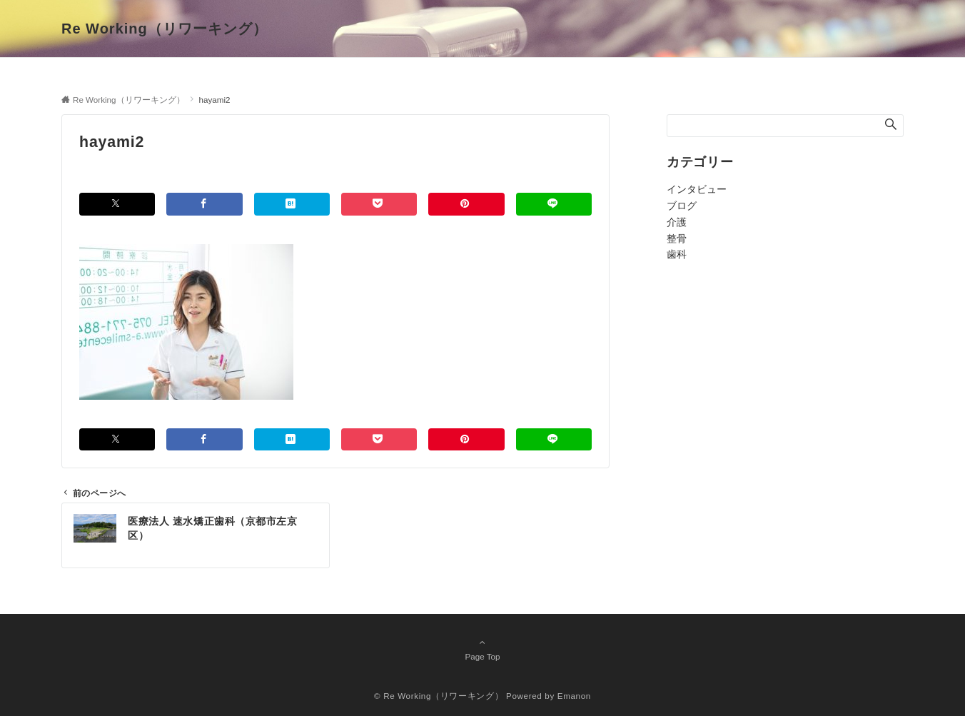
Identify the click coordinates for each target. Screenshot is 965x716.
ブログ (682, 205)
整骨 (677, 238)
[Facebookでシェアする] (204, 204)
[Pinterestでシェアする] (466, 204)
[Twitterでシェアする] (117, 204)
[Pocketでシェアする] (379, 204)
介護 (677, 222)
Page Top (482, 649)
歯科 (677, 254)
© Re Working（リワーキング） (438, 695)
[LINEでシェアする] (554, 204)
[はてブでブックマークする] (292, 204)
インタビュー (697, 189)
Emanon (574, 695)
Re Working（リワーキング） (164, 28)
